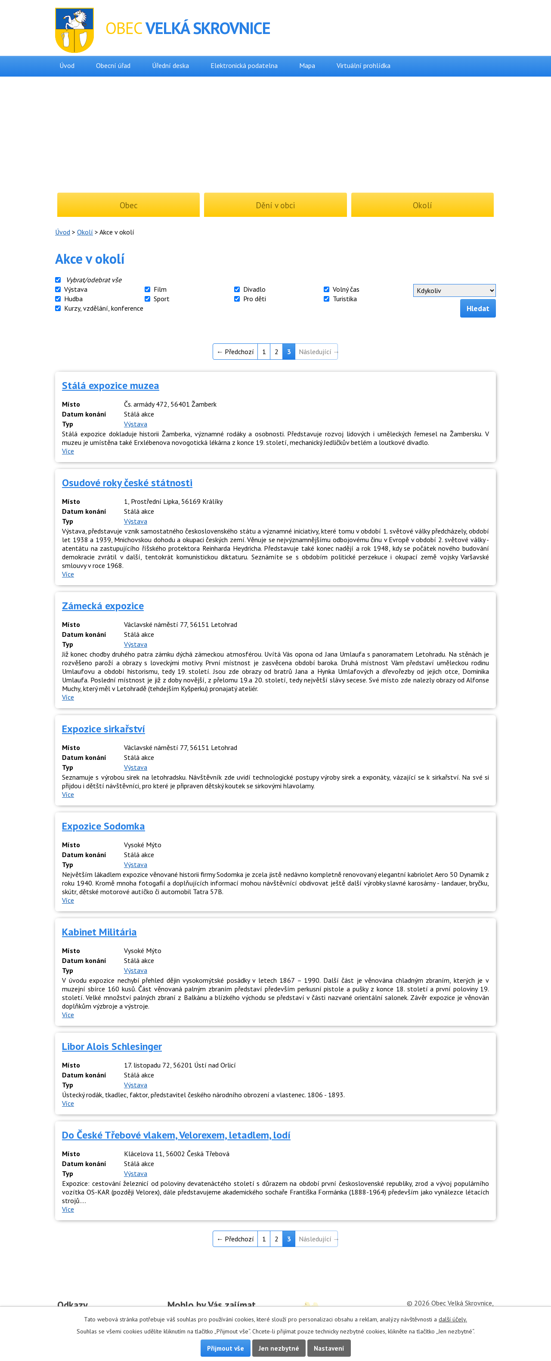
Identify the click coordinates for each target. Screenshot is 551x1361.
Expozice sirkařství (103, 728)
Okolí (85, 232)
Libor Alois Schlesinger (112, 1046)
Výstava (75, 289)
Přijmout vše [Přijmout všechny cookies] (225, 1348)
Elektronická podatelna (244, 65)
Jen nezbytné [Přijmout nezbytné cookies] (279, 1348)
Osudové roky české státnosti (127, 482)
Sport (162, 298)
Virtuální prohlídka (363, 65)
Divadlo (254, 289)
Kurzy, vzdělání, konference (103, 308)
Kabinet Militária (99, 931)
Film (160, 289)
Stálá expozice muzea (110, 385)
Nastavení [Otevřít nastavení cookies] (329, 1348)
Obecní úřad (113, 65)
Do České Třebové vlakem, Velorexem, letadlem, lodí (176, 1135)
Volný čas (346, 289)
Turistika (345, 298)
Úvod (66, 65)
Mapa (307, 65)
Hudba (73, 298)
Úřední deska (170, 65)
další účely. (453, 1319)
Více (68, 451)
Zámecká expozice (103, 605)
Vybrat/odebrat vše (93, 279)
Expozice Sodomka (103, 826)
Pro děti (254, 298)
